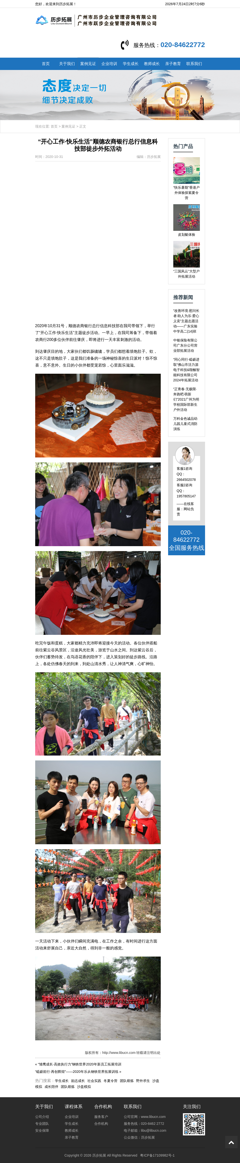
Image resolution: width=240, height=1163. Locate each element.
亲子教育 (173, 64)
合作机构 (101, 1124)
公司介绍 (42, 1117)
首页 (46, 64)
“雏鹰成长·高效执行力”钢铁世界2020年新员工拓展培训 (79, 1064)
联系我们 (194, 64)
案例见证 (88, 64)
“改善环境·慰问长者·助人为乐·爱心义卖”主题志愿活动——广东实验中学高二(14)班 (186, 321)
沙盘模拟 (84, 1087)
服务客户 (101, 1117)
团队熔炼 (127, 1081)
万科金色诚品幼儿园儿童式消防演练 (185, 424)
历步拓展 (99, 1155)
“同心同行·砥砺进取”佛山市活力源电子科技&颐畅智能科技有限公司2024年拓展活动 (186, 369)
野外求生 (143, 1081)
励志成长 (78, 1081)
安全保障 (42, 1130)
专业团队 (42, 1124)
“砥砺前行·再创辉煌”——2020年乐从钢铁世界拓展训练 (76, 1072)
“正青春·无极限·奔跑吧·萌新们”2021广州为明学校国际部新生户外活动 (186, 399)
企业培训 (109, 64)
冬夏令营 (110, 1081)
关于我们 (67, 64)
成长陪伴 (51, 1087)
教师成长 (152, 64)
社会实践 (94, 1081)
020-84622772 (182, 45)
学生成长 (131, 64)
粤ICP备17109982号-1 (157, 1155)
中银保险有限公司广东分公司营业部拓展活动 (185, 345)
